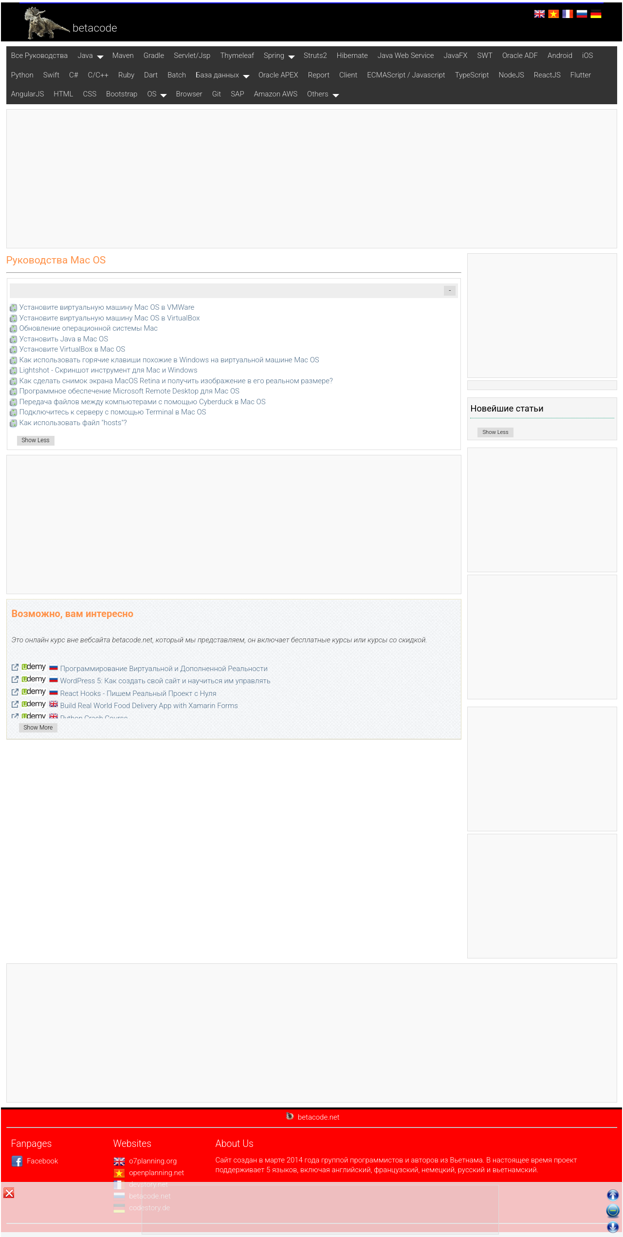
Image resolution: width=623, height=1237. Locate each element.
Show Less (36, 440)
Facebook (34, 1161)
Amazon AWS (275, 94)
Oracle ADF (520, 55)
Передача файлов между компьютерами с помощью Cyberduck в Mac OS (142, 401)
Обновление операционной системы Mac (88, 328)
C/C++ (98, 75)
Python (22, 75)
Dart (151, 75)
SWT (485, 55)
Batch (176, 75)
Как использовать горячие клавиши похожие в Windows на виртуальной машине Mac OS (169, 360)
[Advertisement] (311, 179)
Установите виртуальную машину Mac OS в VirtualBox (109, 318)
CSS (90, 94)
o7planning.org (145, 1161)
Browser (189, 94)
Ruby (126, 75)
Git (216, 94)
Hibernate (352, 55)
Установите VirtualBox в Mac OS (72, 349)
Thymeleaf (237, 55)
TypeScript (472, 75)
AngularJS (27, 94)
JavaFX (456, 55)
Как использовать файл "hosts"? (73, 422)
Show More (38, 727)
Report (319, 75)
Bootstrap (121, 94)
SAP (237, 94)
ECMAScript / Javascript (406, 75)
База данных (217, 75)
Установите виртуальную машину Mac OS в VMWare (107, 307)
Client (348, 75)
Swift (51, 75)
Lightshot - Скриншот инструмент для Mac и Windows (108, 370)
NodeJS (511, 75)
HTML (63, 94)
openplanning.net (148, 1172)
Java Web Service (406, 55)
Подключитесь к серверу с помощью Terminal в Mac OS (112, 412)
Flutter (580, 75)
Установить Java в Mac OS (64, 339)
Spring (274, 55)
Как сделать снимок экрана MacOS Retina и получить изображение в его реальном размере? (176, 380)
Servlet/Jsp (192, 55)
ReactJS (547, 75)
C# (73, 75)
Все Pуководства (39, 55)
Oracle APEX (278, 75)
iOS (587, 55)
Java (84, 55)
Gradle (154, 55)
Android (560, 55)
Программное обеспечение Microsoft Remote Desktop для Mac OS (129, 391)
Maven (123, 55)
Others (318, 94)
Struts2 (315, 55)
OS (151, 94)
